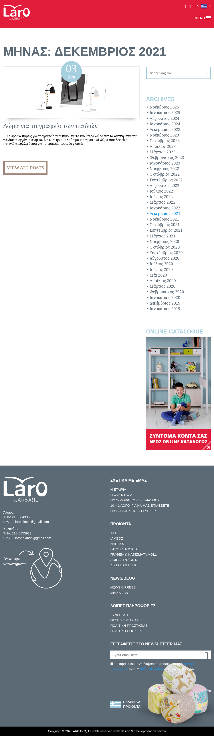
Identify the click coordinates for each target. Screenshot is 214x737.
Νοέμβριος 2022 (164, 168)
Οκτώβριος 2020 (165, 247)
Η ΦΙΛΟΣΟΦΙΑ (120, 495)
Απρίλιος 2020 (163, 280)
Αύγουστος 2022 (164, 185)
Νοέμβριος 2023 (164, 135)
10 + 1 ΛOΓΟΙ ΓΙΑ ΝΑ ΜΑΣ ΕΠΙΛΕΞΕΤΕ (138, 505)
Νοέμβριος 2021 (164, 219)
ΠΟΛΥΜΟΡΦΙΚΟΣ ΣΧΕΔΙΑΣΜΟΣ (133, 500)
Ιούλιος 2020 (161, 264)
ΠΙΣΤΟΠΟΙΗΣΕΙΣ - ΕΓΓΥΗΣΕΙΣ (131, 511)
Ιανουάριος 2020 (165, 297)
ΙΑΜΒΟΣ (116, 538)
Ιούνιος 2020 (161, 269)
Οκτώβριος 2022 (165, 174)
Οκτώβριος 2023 (165, 140)
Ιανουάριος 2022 (165, 208)
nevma (165, 732)
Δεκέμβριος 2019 (165, 303)
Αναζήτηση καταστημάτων (15, 561)
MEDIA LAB (118, 592)
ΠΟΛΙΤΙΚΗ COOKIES (124, 631)
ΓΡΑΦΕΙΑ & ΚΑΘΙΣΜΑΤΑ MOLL (132, 554)
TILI (113, 533)
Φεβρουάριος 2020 (167, 292)
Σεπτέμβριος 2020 (166, 252)
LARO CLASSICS (121, 549)
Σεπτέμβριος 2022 (166, 180)
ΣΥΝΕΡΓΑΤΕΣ (119, 615)
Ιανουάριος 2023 (165, 163)
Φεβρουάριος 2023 (167, 157)
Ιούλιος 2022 (161, 191)
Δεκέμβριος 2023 (165, 129)
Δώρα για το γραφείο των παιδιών (50, 126)
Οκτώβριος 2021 (165, 224)
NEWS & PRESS (121, 587)
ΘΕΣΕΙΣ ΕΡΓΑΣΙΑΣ (123, 620)
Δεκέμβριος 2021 (165, 213)
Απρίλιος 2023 (163, 146)
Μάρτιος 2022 (162, 202)
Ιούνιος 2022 (161, 196)
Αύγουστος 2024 (164, 118)
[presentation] (144, 680)
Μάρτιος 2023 (162, 152)
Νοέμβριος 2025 (164, 107)
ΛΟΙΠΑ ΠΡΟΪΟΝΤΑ (123, 560)
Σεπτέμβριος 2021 (166, 230)
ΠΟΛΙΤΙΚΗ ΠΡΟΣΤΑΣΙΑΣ (127, 625)
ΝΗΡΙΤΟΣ (117, 544)
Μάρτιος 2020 (162, 286)
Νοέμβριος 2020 (164, 241)
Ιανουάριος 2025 (165, 112)
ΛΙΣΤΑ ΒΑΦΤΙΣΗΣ (122, 565)
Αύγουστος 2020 (164, 258)
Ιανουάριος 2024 (165, 124)
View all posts (25, 168)
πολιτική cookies (153, 669)
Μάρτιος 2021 (162, 236)
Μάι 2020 (158, 275)
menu (202, 18)
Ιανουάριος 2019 (165, 308)
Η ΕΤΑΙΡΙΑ (117, 489)
